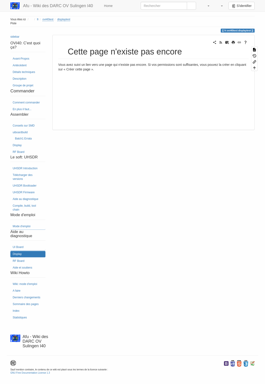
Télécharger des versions (23, 177)
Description (19, 78)
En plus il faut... (22, 109)
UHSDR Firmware (24, 192)
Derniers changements (26, 297)
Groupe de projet (23, 85)
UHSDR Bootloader (24, 185)
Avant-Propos (21, 58)
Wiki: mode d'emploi (25, 284)
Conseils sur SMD (24, 125)
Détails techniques (24, 72)
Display (17, 145)
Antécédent (20, 65)
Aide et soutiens (22, 267)
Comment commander (26, 102)
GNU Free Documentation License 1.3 (30, 373)
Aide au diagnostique (25, 199)
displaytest (63, 19)
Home (108, 6)
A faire (17, 290)
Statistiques (20, 317)
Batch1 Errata (23, 138)
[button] (206, 6)
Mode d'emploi (21, 226)
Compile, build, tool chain (24, 207)
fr (38, 19)
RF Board (18, 152)
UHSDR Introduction (25, 168)
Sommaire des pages (26, 304)
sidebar (14, 36)
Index (16, 310)
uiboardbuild (20, 132)
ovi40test (48, 19)
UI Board (18, 247)
